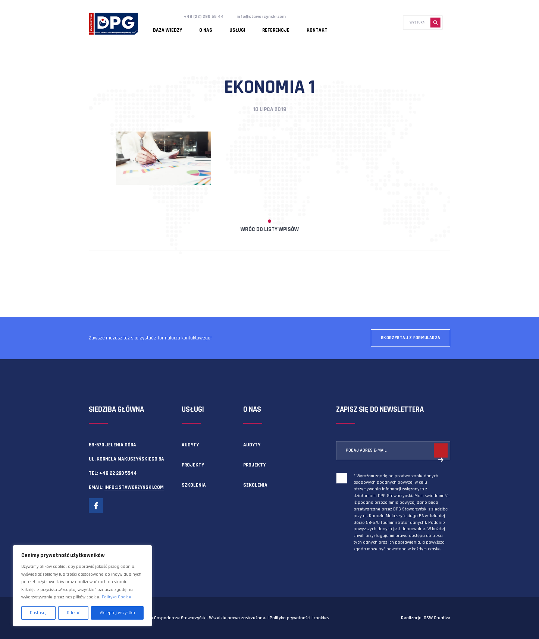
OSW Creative (437, 618)
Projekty (193, 465)
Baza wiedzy (163, 28)
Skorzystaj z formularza (411, 338)
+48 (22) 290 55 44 (205, 16)
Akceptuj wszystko (117, 613)
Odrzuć (73, 613)
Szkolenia (194, 485)
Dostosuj (38, 613)
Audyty (190, 445)
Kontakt (283, 28)
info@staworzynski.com (265, 16)
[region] (82, 585)
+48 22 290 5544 (118, 473)
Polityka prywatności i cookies (299, 618)
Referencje (249, 28)
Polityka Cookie (116, 597)
